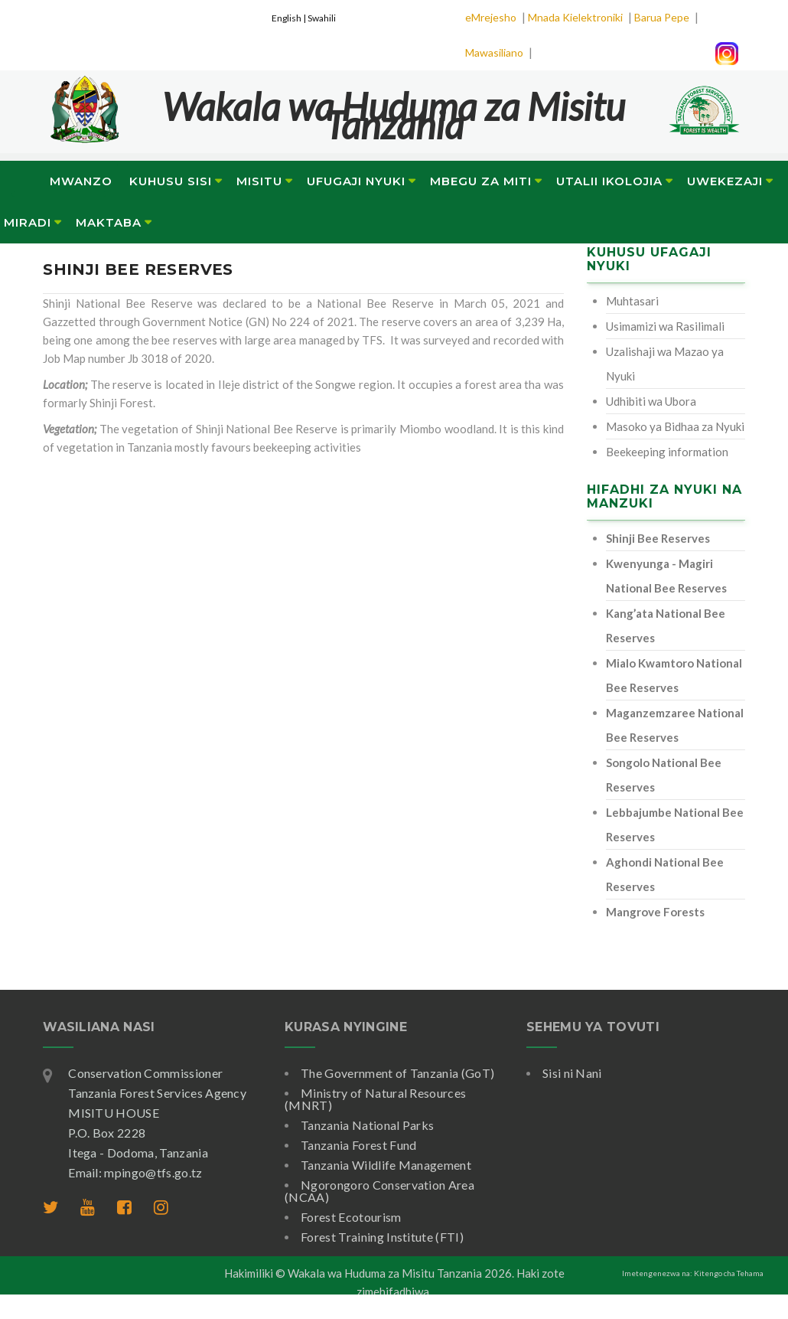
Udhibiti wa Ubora (651, 401)
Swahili (322, 18)
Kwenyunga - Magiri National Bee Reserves (666, 576)
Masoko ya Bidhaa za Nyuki (675, 426)
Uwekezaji (725, 181)
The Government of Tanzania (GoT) (397, 1073)
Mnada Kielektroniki (575, 17)
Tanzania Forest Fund (358, 1145)
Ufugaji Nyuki (356, 181)
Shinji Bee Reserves (658, 538)
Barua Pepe (661, 17)
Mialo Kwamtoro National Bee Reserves (674, 675)
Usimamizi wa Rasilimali (665, 326)
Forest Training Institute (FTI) (382, 1236)
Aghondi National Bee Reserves (665, 874)
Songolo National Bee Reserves (663, 775)
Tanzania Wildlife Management (386, 1164)
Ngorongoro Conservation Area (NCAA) (379, 1190)
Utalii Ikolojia (609, 181)
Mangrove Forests (655, 912)
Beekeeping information (667, 452)
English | (290, 18)
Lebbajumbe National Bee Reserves (675, 824)
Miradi (27, 222)
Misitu (259, 181)
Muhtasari (632, 301)
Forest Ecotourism (351, 1217)
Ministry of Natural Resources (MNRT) (375, 1099)
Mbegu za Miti (481, 181)
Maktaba (109, 222)
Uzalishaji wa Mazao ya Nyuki (665, 363)
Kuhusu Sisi (170, 181)
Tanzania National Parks (367, 1125)
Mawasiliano (494, 52)
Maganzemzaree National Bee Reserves (675, 725)
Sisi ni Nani (572, 1073)
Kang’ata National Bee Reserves (665, 625)
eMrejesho (490, 17)
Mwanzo (81, 181)
